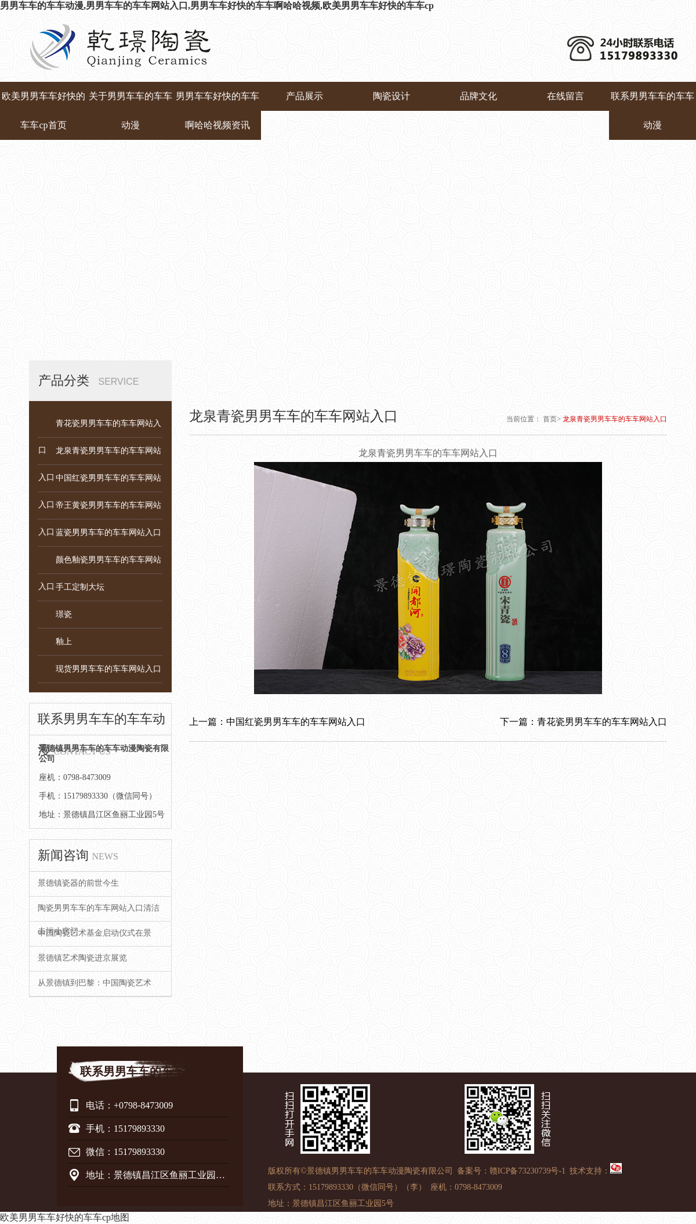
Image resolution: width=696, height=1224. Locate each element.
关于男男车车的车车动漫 (130, 110)
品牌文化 (478, 96)
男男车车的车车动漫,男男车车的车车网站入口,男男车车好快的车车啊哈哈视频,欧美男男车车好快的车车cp (217, 5)
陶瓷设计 (391, 96)
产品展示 (304, 96)
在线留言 (565, 96)
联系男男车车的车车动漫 (652, 110)
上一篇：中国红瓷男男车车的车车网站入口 (277, 722)
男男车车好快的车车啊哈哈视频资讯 (217, 110)
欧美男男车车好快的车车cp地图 (64, 1217)
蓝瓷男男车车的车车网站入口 (108, 532)
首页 (550, 419)
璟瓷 (64, 614)
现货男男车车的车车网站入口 (108, 669)
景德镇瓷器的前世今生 (78, 883)
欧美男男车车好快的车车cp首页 (43, 110)
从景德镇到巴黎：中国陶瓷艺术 (94, 983)
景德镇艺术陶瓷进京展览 (82, 958)
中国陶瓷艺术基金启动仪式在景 (94, 933)
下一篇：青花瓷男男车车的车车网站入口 (583, 722)
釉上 (64, 641)
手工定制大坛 (80, 587)
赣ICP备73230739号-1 (528, 1171)
